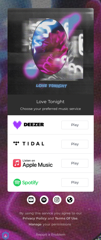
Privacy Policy (35, 218)
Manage (35, 224)
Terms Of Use (66, 218)
